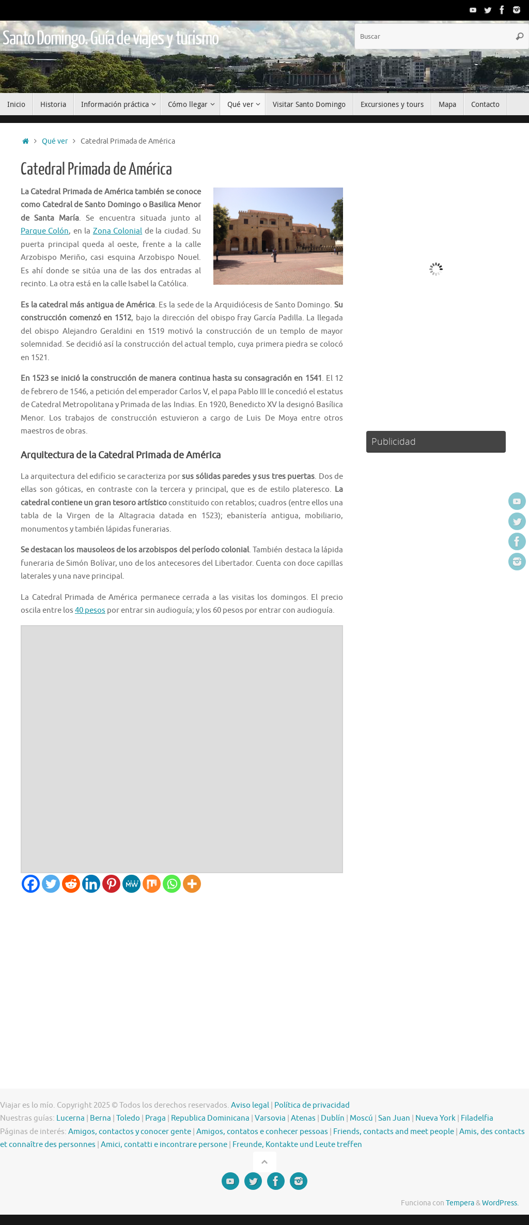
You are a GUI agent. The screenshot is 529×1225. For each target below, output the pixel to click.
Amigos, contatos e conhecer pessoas (262, 1132)
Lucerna (70, 1118)
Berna (100, 1118)
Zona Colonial (117, 231)
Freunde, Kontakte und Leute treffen (297, 1145)
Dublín (333, 1118)
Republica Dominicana (210, 1118)
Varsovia (270, 1118)
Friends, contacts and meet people (393, 1132)
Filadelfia (477, 1118)
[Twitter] (51, 884)
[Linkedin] (91, 884)
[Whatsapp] (172, 884)
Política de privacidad (312, 1105)
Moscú (361, 1118)
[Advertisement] (182, 970)
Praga (155, 1118)
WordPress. (500, 1203)
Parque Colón (45, 231)
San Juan (394, 1118)
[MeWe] (131, 884)
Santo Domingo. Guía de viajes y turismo (111, 38)
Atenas (303, 1118)
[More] (192, 884)
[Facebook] (31, 884)
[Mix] (152, 884)
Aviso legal (250, 1105)
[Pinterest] (111, 884)
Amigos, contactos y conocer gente (129, 1132)
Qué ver (55, 141)
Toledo (128, 1118)
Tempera (460, 1203)
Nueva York (435, 1118)
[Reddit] (71, 884)
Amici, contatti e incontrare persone (164, 1145)
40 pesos (90, 610)
